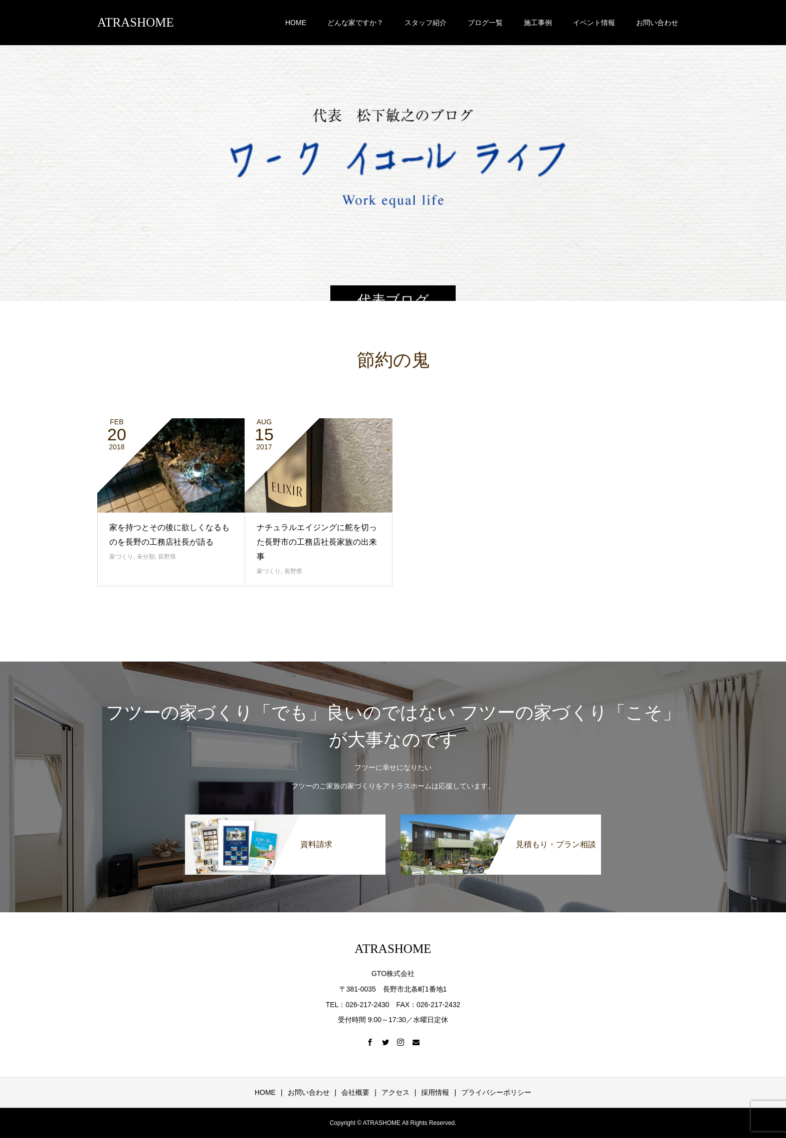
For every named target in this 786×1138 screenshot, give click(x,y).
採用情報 (435, 1092)
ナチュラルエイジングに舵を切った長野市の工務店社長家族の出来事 (317, 542)
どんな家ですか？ (355, 23)
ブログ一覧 (485, 23)
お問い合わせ (657, 23)
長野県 (167, 556)
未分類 (146, 556)
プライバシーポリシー (496, 1092)
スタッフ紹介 (426, 23)
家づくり (121, 556)
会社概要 (355, 1092)
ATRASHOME (135, 22)
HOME (295, 23)
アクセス (395, 1092)
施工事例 (538, 23)
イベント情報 (594, 23)
